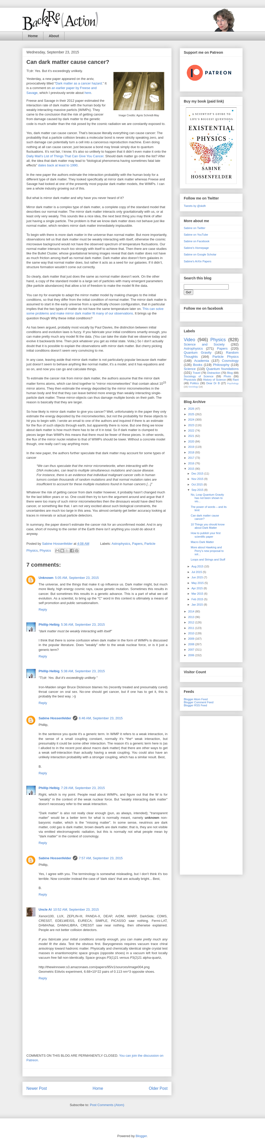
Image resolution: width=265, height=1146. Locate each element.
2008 (191, 644)
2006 (191, 655)
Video (189, 339)
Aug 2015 (197, 566)
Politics (194, 383)
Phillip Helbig (49, 624)
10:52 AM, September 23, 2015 (76, 909)
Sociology (193, 386)
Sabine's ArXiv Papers (197, 261)
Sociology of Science (198, 376)
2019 (191, 446)
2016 (191, 463)
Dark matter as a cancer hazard (79, 83)
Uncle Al (45, 909)
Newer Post (36, 1088)
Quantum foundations (222, 369)
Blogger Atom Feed (196, 699)
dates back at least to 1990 (57, 165)
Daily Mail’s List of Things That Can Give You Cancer (65, 156)
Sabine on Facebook (196, 241)
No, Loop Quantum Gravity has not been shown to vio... (207, 498)
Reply (43, 609)
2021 (191, 435)
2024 (191, 419)
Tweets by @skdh (195, 205)
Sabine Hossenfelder (55, 718)
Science (190, 369)
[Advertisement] (211, 794)
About (54, 36)
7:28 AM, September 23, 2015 (83, 788)
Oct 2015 (197, 484)
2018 (191, 452)
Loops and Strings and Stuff (208, 559)
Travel (196, 372)
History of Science (214, 379)
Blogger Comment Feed (198, 702)
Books (197, 365)
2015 (191, 468)
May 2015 (197, 582)
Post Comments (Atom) (107, 1105)
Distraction (213, 372)
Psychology (233, 383)
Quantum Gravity (197, 352)
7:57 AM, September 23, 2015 (101, 858)
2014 (191, 611)
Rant (236, 379)
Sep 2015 (197, 489)
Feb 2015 (197, 599)
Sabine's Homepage (196, 247)
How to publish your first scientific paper (205, 535)
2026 (191, 408)
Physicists (190, 379)
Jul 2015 (197, 572)
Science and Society (204, 344)
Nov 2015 (197, 478)
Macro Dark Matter (202, 541)
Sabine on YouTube (196, 234)
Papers (137, 544)
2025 (191, 414)
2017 (191, 457)
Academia (201, 361)
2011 (191, 627)
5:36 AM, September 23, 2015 (83, 624)
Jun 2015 (197, 577)
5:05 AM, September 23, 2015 (77, 578)
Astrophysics (120, 544)
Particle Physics (225, 357)
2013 (191, 617)
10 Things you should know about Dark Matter (207, 526)
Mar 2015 (197, 593)
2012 (191, 622)
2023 (191, 425)
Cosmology (230, 361)
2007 (191, 649)
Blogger (141, 1136)
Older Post (158, 1088)
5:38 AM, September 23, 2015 (83, 671)
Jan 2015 (197, 604)
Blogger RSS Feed (195, 705)
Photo (227, 376)
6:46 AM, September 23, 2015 (101, 718)
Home (33, 36)
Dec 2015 (197, 473)
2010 (191, 633)
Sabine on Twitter (194, 228)
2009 (191, 638)
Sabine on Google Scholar (200, 254)
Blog (230, 372)
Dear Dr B (213, 383)
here (88, 93)
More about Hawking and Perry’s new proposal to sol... (207, 550)
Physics (45, 550)
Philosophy (221, 365)
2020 (191, 441)
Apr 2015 (197, 588)
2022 (191, 430)
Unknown (46, 578)
